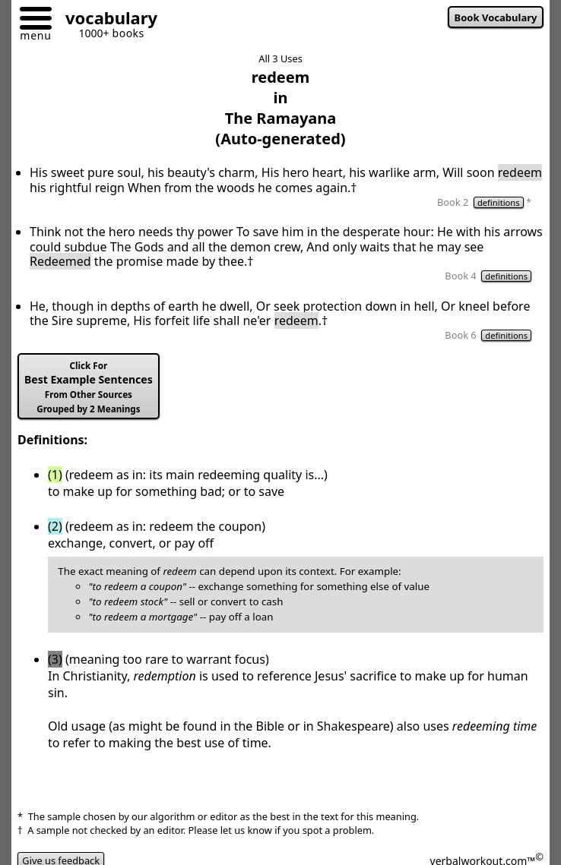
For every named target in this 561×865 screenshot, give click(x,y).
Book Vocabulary (496, 17)
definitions (498, 202)
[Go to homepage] (105, 20)
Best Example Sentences (88, 387)
